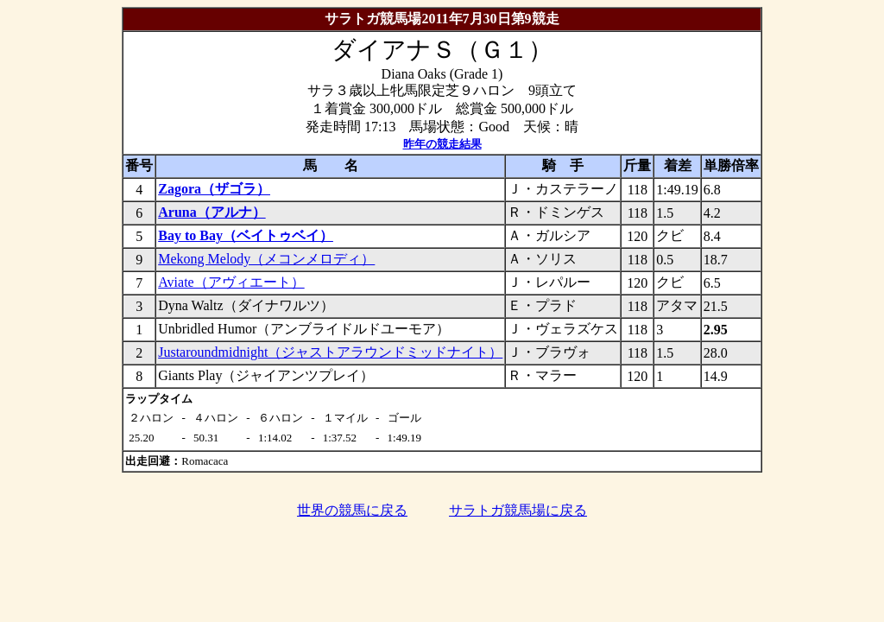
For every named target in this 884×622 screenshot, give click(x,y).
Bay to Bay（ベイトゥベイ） (245, 235)
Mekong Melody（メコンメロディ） (266, 258)
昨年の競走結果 (442, 143)
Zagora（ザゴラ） (214, 188)
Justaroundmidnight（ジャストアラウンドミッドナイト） (330, 352)
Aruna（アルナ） (211, 212)
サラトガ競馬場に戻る (518, 510)
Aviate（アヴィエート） (231, 282)
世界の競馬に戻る (352, 510)
